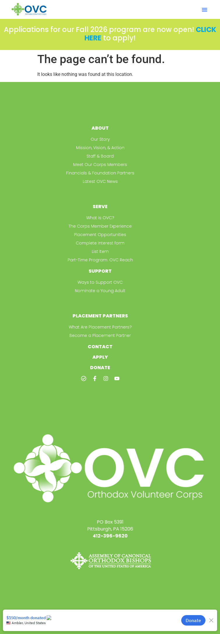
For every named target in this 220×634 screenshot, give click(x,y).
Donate (100, 367)
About (100, 128)
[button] (204, 9)
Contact (100, 346)
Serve (100, 206)
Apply (100, 357)
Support (100, 271)
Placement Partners (100, 315)
